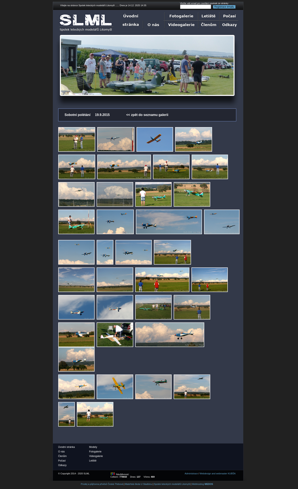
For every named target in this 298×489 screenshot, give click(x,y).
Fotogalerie (95, 451)
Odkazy (62, 465)
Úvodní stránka (66, 447)
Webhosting (202, 484)
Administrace (191, 473)
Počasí (62, 460)
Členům (62, 456)
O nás (61, 451)
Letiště (92, 460)
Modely (93, 447)
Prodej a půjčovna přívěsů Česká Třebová (102, 484)
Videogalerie (96, 456)
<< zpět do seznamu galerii (147, 115)
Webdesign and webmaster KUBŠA (217, 473)
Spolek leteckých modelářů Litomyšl (172, 484)
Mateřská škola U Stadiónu (138, 484)
